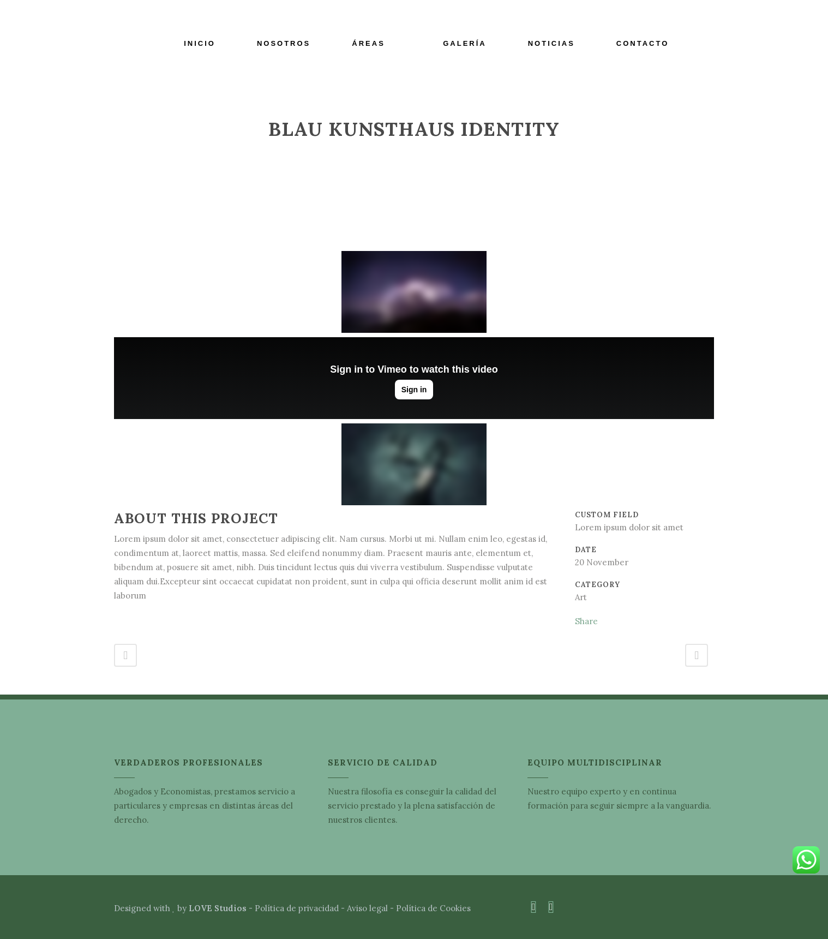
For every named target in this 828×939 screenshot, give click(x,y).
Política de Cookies (433, 908)
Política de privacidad (297, 908)
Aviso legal (367, 908)
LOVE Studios (218, 908)
